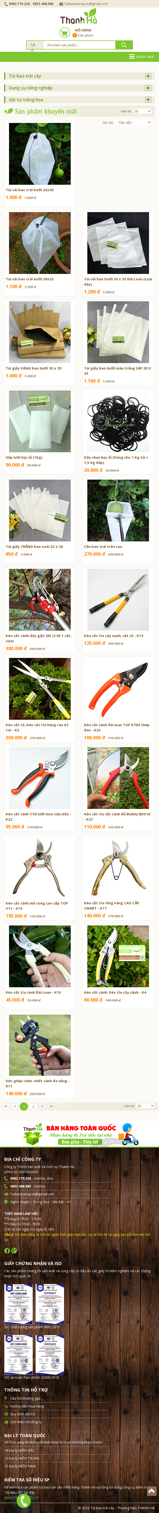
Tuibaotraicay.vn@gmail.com (83, 3)
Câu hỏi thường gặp (25, 1398)
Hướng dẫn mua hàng (27, 1406)
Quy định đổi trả (22, 1414)
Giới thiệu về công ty (26, 1422)
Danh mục (142, 56)
